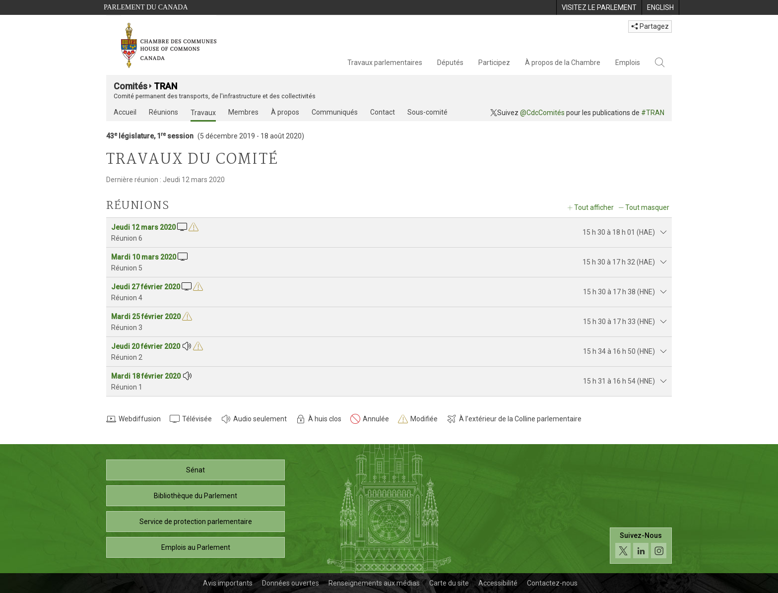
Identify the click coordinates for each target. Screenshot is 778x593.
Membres (243, 112)
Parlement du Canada (146, 7)
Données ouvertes (290, 583)
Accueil (125, 112)
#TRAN (652, 113)
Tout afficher (594, 207)
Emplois (627, 62)
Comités (130, 86)
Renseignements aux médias (374, 583)
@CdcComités (542, 113)
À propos (285, 112)
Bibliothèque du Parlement (195, 496)
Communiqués (335, 112)
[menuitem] (599, 7)
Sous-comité (427, 112)
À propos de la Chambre (562, 62)
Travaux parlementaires (384, 62)
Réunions (163, 112)
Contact (382, 112)
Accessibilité (498, 583)
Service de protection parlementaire (195, 522)
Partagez (650, 26)
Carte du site (449, 583)
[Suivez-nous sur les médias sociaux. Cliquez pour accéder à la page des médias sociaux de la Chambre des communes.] (641, 545)
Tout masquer (647, 207)
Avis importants (228, 583)
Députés (450, 62)
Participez (494, 62)
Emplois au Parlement (195, 547)
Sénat (195, 470)
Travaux (203, 113)
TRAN (165, 86)
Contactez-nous (552, 583)
